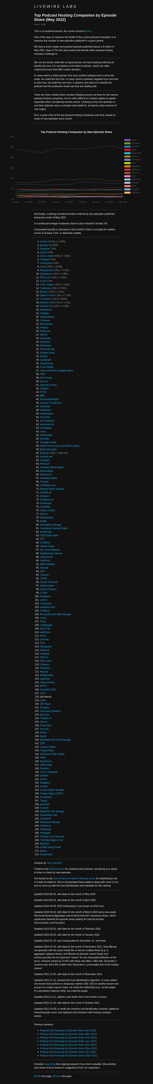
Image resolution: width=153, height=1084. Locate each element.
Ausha (43, 779)
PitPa (43, 757)
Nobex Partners (48, 589)
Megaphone (46, 270)
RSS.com (45, 277)
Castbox (44, 388)
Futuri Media (46, 367)
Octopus (44, 664)
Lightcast (45, 679)
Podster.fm (45, 718)
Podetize (44, 653)
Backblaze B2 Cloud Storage (55, 739)
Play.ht (43, 722)
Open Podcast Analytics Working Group (74, 878)
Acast (43, 281)
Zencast (44, 639)
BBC (42, 395)
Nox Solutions (47, 420)
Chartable (45, 506)
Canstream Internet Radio (53, 528)
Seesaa (44, 567)
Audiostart (45, 338)
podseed (44, 804)
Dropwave (45, 818)
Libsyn (43, 252)
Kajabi (43, 521)
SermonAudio (47, 349)
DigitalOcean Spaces (51, 553)
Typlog (43, 800)
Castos (44, 356)
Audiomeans (46, 413)
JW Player (45, 704)
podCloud (45, 632)
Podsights (45, 833)
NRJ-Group (46, 377)
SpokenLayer (47, 585)
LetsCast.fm (46, 557)
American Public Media (52, 754)
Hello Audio (46, 765)
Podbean (45, 259)
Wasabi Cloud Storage (52, 489)
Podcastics (46, 603)
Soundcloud (46, 263)
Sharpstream (47, 517)
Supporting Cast (48, 815)
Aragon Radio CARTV (51, 793)
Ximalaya (45, 320)
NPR (42, 374)
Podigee (44, 313)
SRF (42, 571)
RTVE (43, 392)
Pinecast (44, 463)
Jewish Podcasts (49, 582)
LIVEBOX (45, 542)
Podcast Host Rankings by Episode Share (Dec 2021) (68, 1045)
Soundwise (46, 797)
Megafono (45, 782)
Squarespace (47, 317)
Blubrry (44, 291)
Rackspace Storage (50, 524)
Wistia (43, 732)
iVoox (43, 266)
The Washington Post (51, 840)
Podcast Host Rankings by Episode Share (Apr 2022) (68, 1030)
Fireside (44, 481)
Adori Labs (46, 661)
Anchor (44, 241)
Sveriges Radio (48, 442)
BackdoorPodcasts (50, 822)
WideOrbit (45, 410)
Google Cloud (47, 352)
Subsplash (45, 360)
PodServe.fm (47, 499)
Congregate (46, 625)
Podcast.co (46, 474)
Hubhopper (46, 428)
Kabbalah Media (48, 478)
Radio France (47, 295)
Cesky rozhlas (47, 510)
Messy (43, 851)
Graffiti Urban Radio (50, 847)
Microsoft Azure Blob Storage (55, 614)
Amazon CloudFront (50, 403)
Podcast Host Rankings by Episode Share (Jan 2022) (68, 1041)
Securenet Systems (50, 711)
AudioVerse (46, 854)
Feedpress (45, 503)
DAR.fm (44, 657)
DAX (42, 743)
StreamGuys (46, 363)
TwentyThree (47, 750)
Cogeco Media (47, 747)
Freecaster (45, 725)
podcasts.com (47, 607)
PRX (42, 643)
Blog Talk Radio (48, 449)
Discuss (57, 1076)
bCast (43, 618)
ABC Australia (47, 564)
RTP (42, 539)
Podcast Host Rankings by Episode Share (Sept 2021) (69, 1055)
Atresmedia (46, 435)
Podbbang (45, 829)
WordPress (46, 532)
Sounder (44, 438)
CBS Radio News (49, 535)
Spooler (44, 775)
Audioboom (46, 309)
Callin (43, 700)
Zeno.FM (45, 628)
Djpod (43, 736)
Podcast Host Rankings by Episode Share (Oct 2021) (68, 1052)
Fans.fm (44, 729)
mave (43, 431)
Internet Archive (48, 385)
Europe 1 (45, 496)
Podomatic (45, 345)
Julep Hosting (47, 682)
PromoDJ (45, 417)
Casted (44, 786)
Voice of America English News (56, 370)
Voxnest (44, 575)
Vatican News (47, 546)
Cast (42, 693)
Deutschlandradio (49, 399)
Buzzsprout (46, 245)
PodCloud (45, 825)
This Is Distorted (48, 772)
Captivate (45, 288)
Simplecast (46, 274)
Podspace (45, 596)
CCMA (43, 593)
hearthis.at (45, 492)
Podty (43, 621)
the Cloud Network (50, 549)
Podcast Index (56, 869)
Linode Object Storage (52, 790)
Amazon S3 (46, 306)
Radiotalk (45, 406)
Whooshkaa (46, 324)
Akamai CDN (47, 302)
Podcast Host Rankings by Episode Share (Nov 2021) (68, 1048)
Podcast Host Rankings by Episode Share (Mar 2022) (68, 1034)
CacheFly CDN (48, 689)
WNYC (43, 686)
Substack (45, 460)
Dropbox (44, 707)
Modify (37, 1076)
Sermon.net (46, 456)
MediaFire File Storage (52, 811)
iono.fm (44, 381)
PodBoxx (45, 610)
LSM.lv (43, 600)
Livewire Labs (55, 6)
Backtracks (46, 761)
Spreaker (45, 248)
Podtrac (44, 327)
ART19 (44, 334)
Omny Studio (47, 256)
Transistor (45, 299)
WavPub (44, 843)
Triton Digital (46, 284)
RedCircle (45, 331)
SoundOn (45, 342)
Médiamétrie (46, 675)
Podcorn (44, 768)
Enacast (44, 453)
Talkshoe (44, 650)
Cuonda (44, 808)
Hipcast (44, 671)
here (89, 31)
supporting (49, 1064)
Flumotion (45, 668)
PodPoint (45, 560)
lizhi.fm (44, 514)
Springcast (45, 646)
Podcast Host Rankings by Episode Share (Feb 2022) (68, 1037)
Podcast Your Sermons (52, 836)
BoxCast (44, 714)
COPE (43, 578)
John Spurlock (54, 863)
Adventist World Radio (52, 467)
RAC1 (43, 636)
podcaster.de (47, 424)
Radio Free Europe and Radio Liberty (60, 446)
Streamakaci (46, 471)
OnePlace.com (48, 485)
